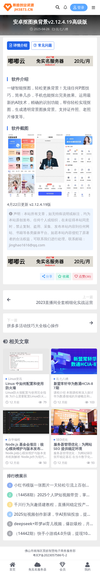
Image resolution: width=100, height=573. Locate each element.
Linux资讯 (15, 379)
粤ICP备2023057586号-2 (50, 555)
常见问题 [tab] (42, 45)
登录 (78, 7)
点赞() (83, 276)
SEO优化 (62, 439)
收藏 (63, 276)
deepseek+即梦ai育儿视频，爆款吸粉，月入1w (56, 523)
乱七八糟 (62, 29)
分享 (47, 276)
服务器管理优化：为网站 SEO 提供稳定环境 (73, 446)
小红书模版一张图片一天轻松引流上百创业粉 (54, 485)
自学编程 (14, 439)
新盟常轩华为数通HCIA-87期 (73, 385)
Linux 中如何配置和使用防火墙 (24, 385)
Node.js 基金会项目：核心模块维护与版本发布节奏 (24, 448)
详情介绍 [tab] (18, 45)
